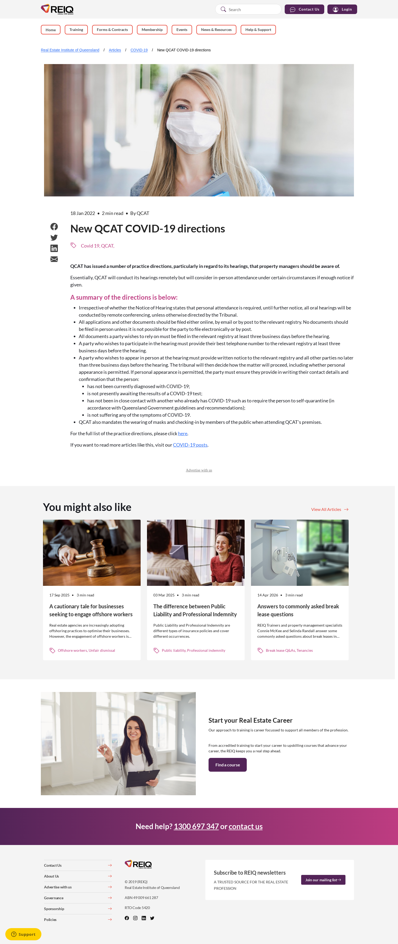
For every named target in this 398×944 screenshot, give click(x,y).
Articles (115, 50)
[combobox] (248, 9)
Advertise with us (199, 470)
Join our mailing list (323, 880)
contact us (246, 826)
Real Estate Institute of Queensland (70, 50)
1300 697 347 (196, 826)
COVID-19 (139, 50)
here (182, 433)
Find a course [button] (227, 764)
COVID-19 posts (190, 445)
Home (51, 30)
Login (342, 9)
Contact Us (304, 9)
